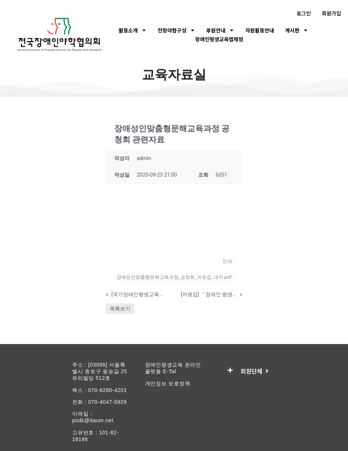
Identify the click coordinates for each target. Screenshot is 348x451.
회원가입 (331, 13)
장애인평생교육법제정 (219, 39)
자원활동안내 (259, 30)
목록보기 (120, 309)
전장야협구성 (176, 30)
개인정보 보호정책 (167, 383)
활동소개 (133, 30)
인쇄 (227, 261)
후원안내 (220, 30)
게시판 (296, 30)
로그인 (303, 13)
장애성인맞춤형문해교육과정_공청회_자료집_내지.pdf (174, 277)
